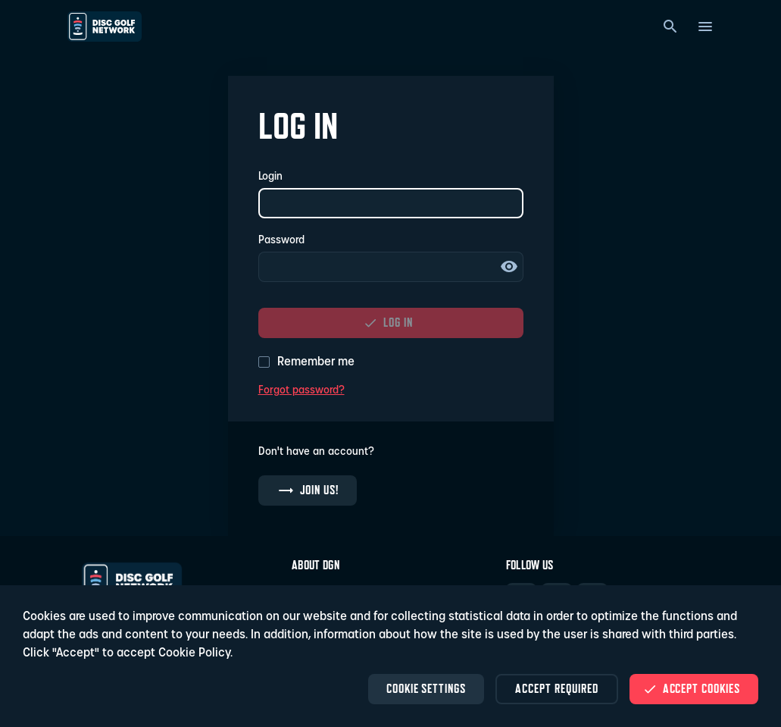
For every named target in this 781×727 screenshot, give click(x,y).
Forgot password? (301, 390)
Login (270, 177)
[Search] (670, 26)
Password (281, 240)
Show (509, 267)
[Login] (390, 203)
